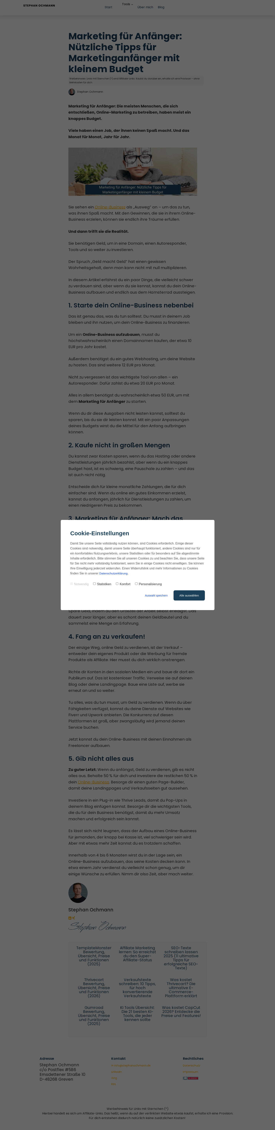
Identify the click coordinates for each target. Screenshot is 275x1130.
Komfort (123, 584)
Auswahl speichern (156, 595)
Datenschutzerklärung (114, 573)
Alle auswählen (189, 595)
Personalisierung (148, 584)
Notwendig (79, 584)
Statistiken (102, 584)
